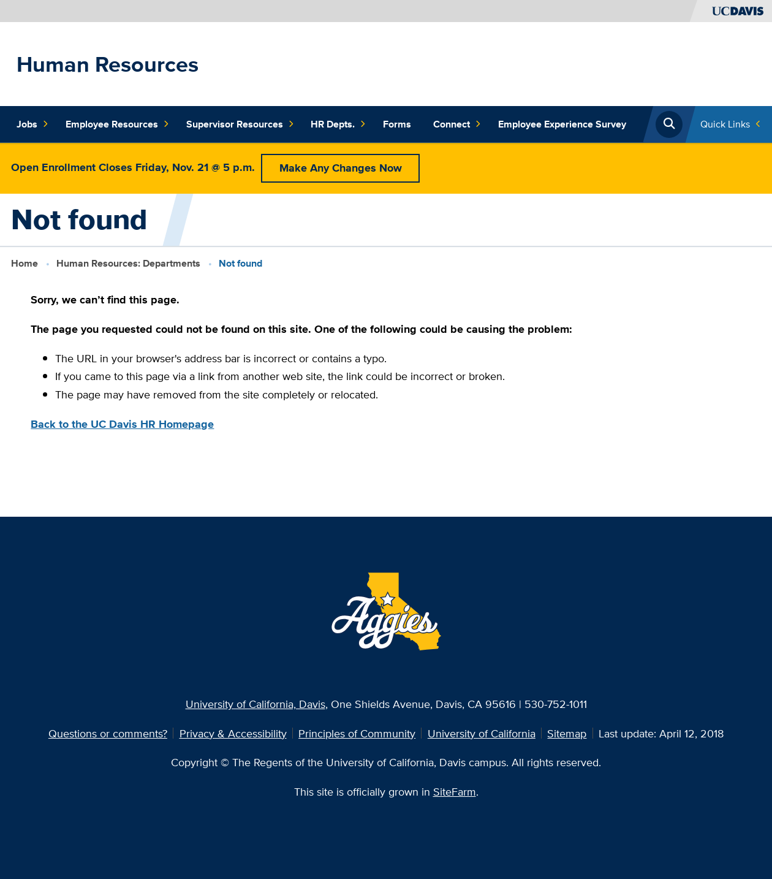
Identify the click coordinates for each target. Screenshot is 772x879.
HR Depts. (338, 124)
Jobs (32, 124)
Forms (397, 124)
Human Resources (108, 64)
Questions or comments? (107, 733)
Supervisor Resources (240, 124)
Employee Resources (117, 124)
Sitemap (566, 733)
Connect (457, 124)
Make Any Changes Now (340, 167)
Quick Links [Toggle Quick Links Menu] (725, 124)
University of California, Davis (255, 704)
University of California (481, 733)
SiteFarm (454, 791)
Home (24, 263)
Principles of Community (356, 733)
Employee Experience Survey (562, 124)
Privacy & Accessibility (233, 733)
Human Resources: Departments (128, 263)
